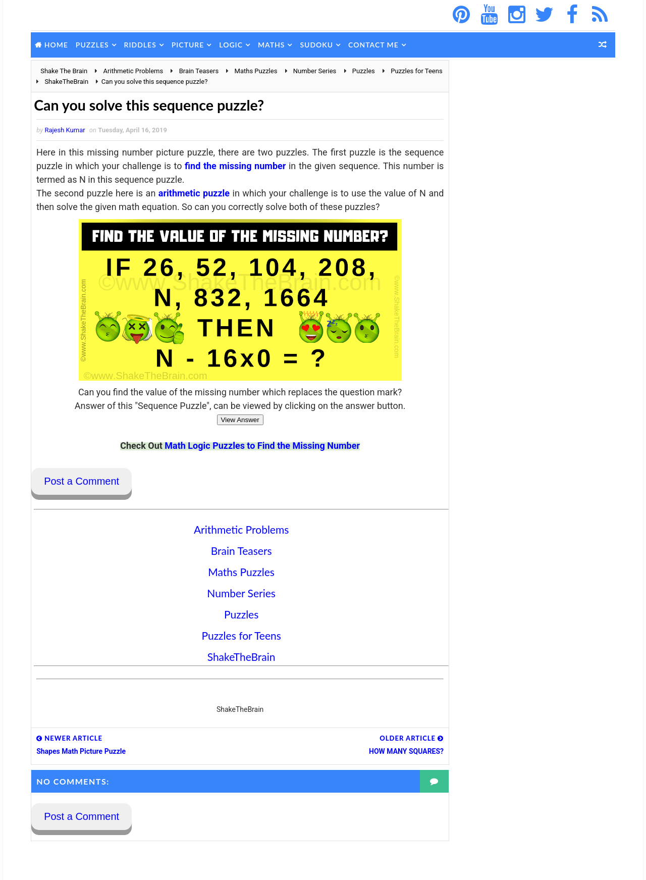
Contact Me (375, 44)
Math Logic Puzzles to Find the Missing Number (252, 446)
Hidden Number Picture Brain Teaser (551, 581)
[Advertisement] (530, 123)
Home (58, 44)
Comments (529, 358)
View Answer (230, 420)
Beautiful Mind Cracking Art (538, 663)
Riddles (142, 44)
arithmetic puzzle (194, 193)
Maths (273, 44)
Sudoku (318, 44)
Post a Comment (83, 482)
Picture (190, 44)
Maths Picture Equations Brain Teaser (552, 745)
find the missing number (278, 166)
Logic (233, 44)
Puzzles (94, 44)
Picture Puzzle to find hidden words (549, 499)
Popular (474, 358)
